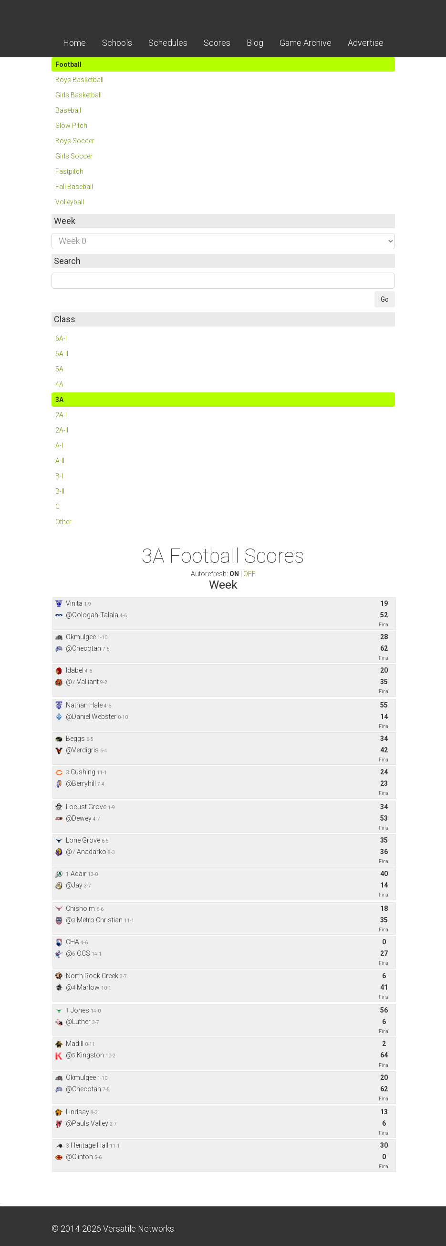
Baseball (68, 110)
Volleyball (69, 202)
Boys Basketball (79, 80)
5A (59, 369)
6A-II (61, 354)
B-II (59, 491)
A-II (59, 461)
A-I (59, 445)
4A (59, 384)
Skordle (223, 14)
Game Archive (306, 43)
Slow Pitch (71, 125)
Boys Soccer (74, 141)
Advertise (366, 43)
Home (74, 43)
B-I (59, 476)
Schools (117, 43)
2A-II (61, 430)
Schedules (167, 43)
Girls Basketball (78, 95)
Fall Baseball (74, 186)
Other (63, 522)
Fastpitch (69, 171)
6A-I (61, 338)
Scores (217, 43)
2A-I (61, 415)
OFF (249, 574)
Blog (255, 43)
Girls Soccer (74, 156)
